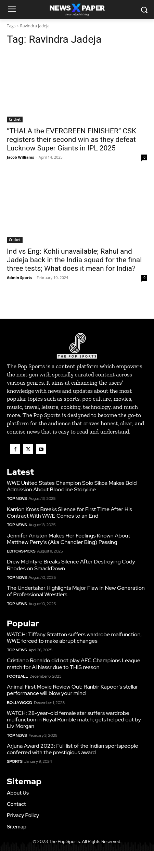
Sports (14, 761)
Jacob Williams (20, 157)
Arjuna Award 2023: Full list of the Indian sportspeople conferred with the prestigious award (72, 749)
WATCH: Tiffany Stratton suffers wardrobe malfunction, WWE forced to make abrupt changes (74, 637)
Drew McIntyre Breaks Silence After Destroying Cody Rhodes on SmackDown (71, 565)
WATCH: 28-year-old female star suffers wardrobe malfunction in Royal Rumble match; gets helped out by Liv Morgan (74, 719)
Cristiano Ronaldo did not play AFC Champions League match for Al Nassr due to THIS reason (73, 663)
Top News (17, 498)
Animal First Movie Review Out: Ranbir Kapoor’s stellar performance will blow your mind (72, 690)
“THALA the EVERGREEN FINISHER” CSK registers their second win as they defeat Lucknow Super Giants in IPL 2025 (71, 139)
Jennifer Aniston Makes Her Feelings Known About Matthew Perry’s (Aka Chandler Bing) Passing (68, 539)
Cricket (15, 119)
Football (17, 676)
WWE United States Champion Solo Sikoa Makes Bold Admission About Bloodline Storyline (72, 486)
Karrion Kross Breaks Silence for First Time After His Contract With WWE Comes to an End (69, 512)
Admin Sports (19, 277)
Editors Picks (21, 551)
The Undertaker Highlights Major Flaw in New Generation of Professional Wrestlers (76, 591)
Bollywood (19, 702)
